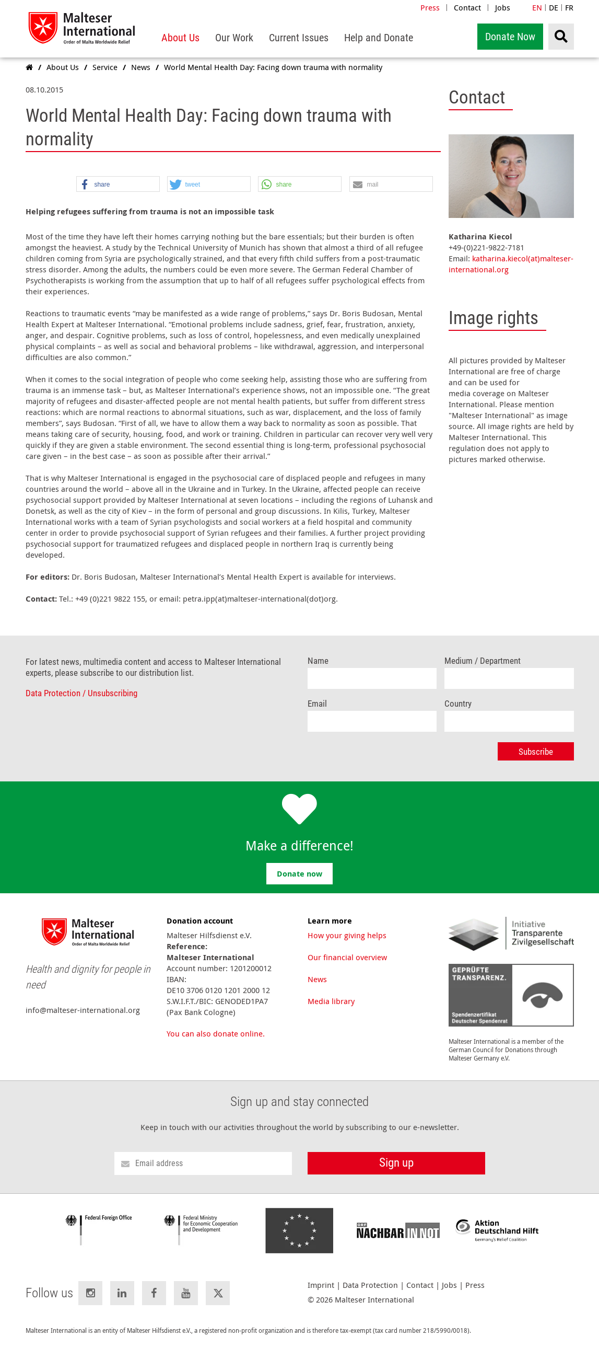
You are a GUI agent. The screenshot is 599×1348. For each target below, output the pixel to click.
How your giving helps (347, 935)
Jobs (502, 7)
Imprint (321, 1285)
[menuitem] (180, 37)
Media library (331, 1001)
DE (553, 7)
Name (318, 660)
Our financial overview (347, 957)
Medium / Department (482, 660)
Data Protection (370, 1285)
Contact (467, 7)
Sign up (396, 1163)
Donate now (299, 873)
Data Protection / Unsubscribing (81, 693)
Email (317, 703)
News (317, 979)
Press (430, 7)
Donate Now (510, 36)
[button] (118, 184)
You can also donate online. (216, 1033)
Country (458, 703)
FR (569, 7)
